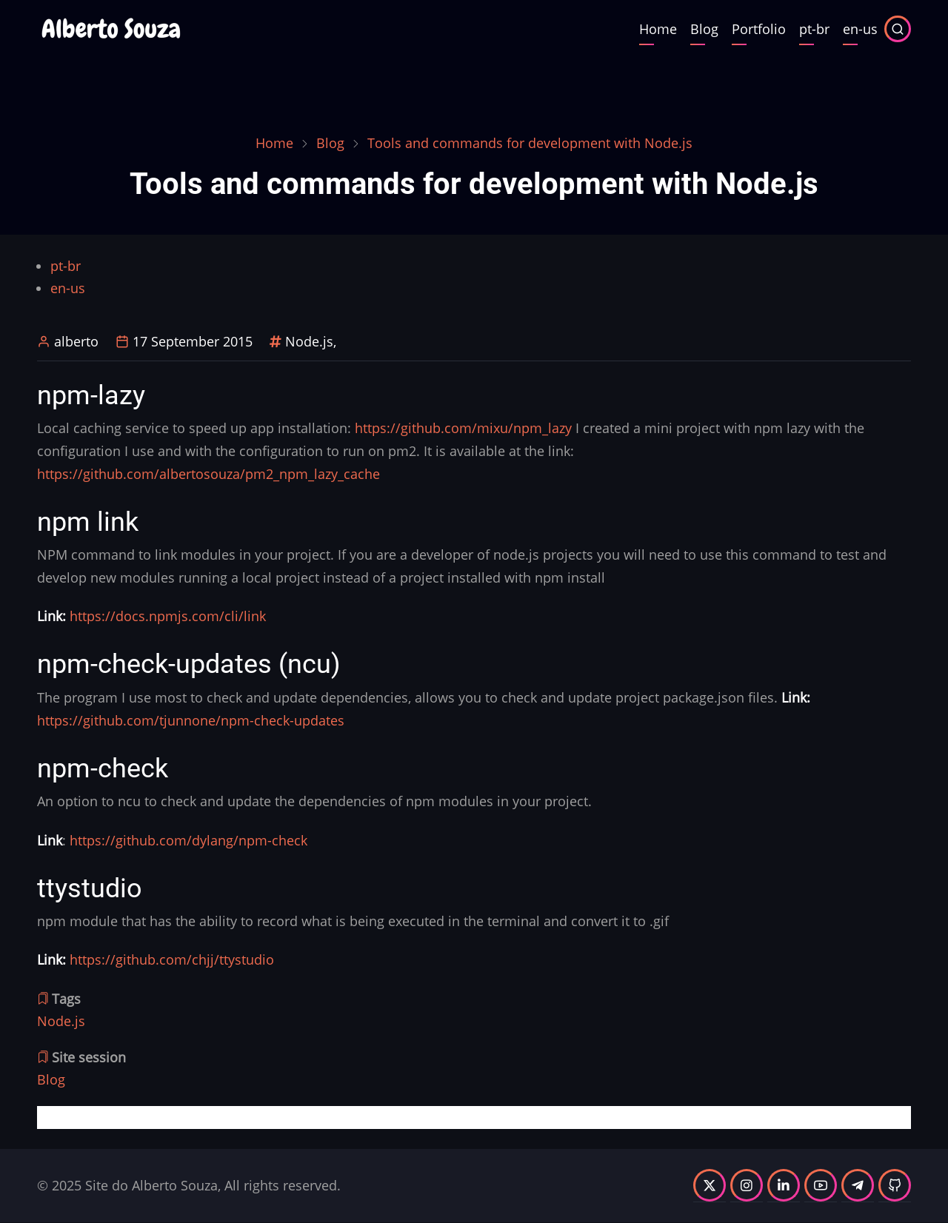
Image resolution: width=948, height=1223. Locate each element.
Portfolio (759, 29)
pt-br (814, 29)
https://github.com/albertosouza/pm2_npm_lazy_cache (208, 474)
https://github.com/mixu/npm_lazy (463, 428)
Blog (704, 29)
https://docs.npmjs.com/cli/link (168, 616)
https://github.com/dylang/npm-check (188, 840)
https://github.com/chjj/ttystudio (172, 959)
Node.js (309, 341)
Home (658, 29)
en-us (860, 29)
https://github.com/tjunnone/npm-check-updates (190, 720)
